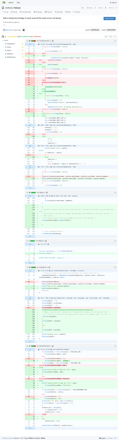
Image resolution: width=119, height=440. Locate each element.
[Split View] (111, 36)
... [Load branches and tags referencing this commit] (4, 25)
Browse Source (109, 18)
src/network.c (42, 267)
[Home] (4, 2)
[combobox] (106, 36)
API (115, 438)
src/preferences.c (44, 346)
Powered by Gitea (8, 438)
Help (18, 2)
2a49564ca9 (95, 30)
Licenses (110, 438)
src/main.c (41, 192)
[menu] (115, 36)
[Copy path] (52, 41)
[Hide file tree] (3, 37)
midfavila (9, 8)
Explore (11, 2)
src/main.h (40, 241)
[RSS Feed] (82, 7)
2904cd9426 (111, 30)
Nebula (17, 8)
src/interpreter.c (44, 41)
